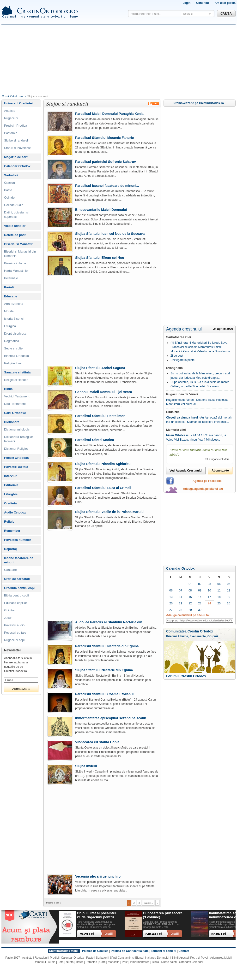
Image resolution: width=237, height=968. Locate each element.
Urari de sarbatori (17, 579)
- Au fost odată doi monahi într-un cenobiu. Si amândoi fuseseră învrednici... (199, 420)
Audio (51, 962)
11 (218, 590)
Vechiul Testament (16, 396)
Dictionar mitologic (17, 429)
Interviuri (11, 476)
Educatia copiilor (15, 603)
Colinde (9, 197)
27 (170, 610)
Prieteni (171, 636)
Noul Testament (15, 404)
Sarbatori (11, 175)
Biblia (8, 389)
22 (190, 603)
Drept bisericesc (15, 333)
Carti (102, 962)
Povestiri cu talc (16, 467)
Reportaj (10, 549)
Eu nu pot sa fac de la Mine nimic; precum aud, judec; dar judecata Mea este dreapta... (200, 375)
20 (170, 603)
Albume (182, 636)
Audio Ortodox (15, 512)
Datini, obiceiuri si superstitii (16, 214)
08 (190, 590)
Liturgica (10, 326)
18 (218, 597)
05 (228, 584)
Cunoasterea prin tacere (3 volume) (162, 915)
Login (186, 3)
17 (209, 597)
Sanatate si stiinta (17, 372)
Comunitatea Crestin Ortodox (189, 631)
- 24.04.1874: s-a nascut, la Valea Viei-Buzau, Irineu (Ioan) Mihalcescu (196, 437)
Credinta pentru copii (20, 588)
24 (209, 603)
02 (199, 584)
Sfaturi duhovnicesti (17, 148)
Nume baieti (169, 962)
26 (228, 603)
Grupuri (212, 636)
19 (228, 597)
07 (180, 590)
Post (125, 962)
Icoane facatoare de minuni (18, 560)
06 (170, 590)
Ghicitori (10, 610)
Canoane (10, 570)
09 (199, 590)
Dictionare (11, 422)
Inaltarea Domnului (157, 957)
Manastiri (114, 962)
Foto (61, 962)
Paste (8, 190)
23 (199, 603)
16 (199, 597)
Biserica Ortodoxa (16, 356)
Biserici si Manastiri (18, 244)
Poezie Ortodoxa (16, 458)
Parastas (91, 962)
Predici (54, 957)
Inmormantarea (139, 962)
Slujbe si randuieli (16, 140)
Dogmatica (11, 341)
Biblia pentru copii (16, 595)
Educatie (10, 296)
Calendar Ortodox (180, 568)
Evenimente (198, 636)
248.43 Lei (153, 934)
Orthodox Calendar (191, 962)
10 (209, 590)
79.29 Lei (86, 934)
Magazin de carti (16, 157)
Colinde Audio (13, 205)
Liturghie (11, 494)
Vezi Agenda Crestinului (186, 470)
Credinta (10, 503)
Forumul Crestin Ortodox (186, 676)
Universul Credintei (18, 103)
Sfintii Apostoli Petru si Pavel (189, 957)
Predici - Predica (15, 125)
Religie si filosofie (16, 380)
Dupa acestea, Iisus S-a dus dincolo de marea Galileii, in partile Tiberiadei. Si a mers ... (199, 384)
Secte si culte (13, 348)
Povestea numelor (17, 540)
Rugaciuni (11, 118)
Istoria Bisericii (14, 318)
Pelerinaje (11, 278)
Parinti (9, 287)
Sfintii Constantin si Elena (126, 957)
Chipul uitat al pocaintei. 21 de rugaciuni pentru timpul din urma (97, 915)
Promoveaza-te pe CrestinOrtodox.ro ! (200, 103)
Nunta (69, 962)
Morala (9, 311)
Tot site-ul (188, 13)
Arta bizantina (13, 304)
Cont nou (202, 3)
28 (180, 610)
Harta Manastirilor (16, 270)
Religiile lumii (13, 363)
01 (190, 584)
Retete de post (15, 235)
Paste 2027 (12, 957)
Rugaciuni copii (14, 640)
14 (180, 597)
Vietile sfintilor (14, 226)
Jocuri (8, 618)
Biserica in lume (15, 263)
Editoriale (11, 485)
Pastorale (10, 133)
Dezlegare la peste (182, 360)
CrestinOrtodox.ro (12, 96)
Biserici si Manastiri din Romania (20, 254)
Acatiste (9, 110)
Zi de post (176, 355)
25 (218, 603)
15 (190, 597)
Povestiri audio (14, 625)
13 (170, 597)
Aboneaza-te (220, 470)
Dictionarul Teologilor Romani (18, 439)
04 (218, 584)
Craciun (9, 182)
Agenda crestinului (184, 329)
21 (180, 603)
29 (190, 610)
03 (209, 584)
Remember (12, 530)
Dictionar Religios (16, 448)
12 (228, 590)
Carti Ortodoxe (15, 413)
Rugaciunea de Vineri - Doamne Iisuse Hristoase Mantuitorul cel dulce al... (197, 402)
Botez (79, 962)
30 (199, 610)
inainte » (148, 902)
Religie (9, 521)
